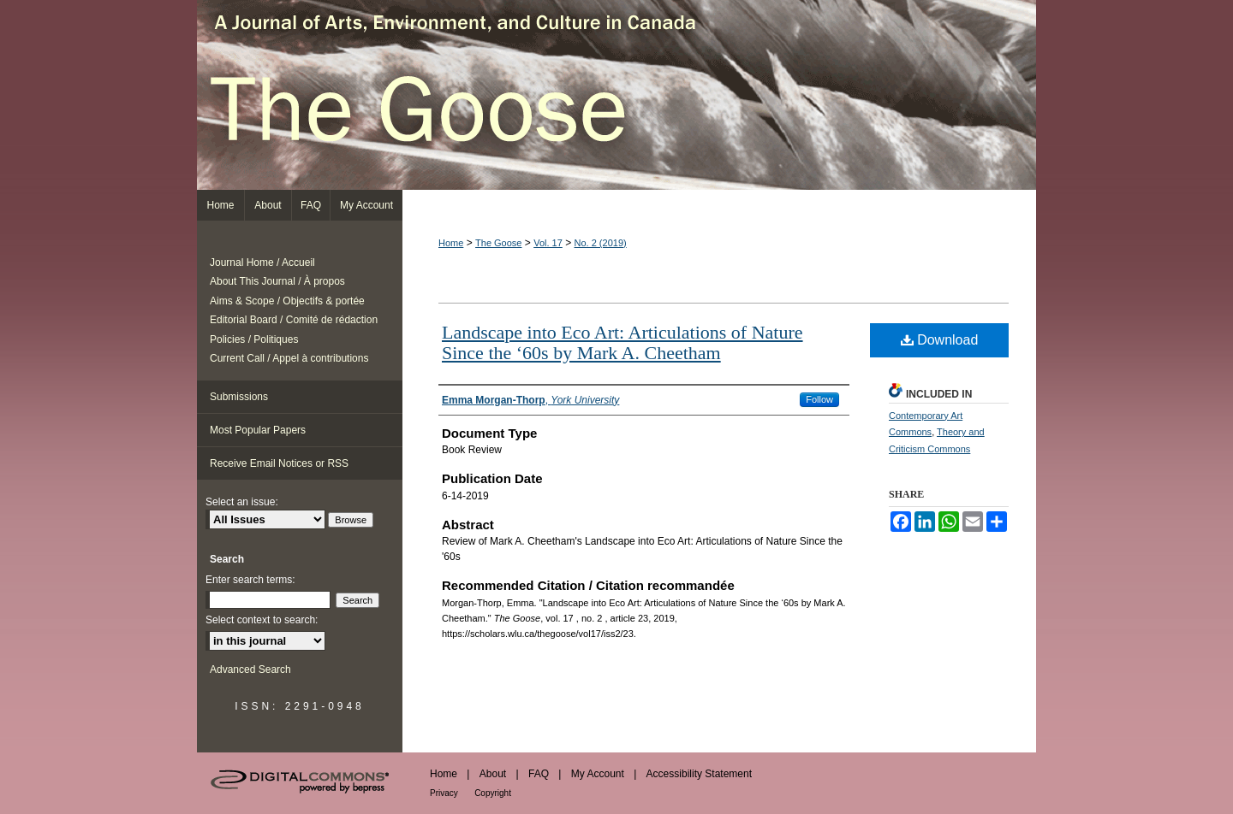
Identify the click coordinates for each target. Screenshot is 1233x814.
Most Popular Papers (258, 430)
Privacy (444, 793)
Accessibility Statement (699, 774)
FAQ (538, 774)
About (493, 774)
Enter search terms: (250, 580)
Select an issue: (242, 502)
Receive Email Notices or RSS (279, 463)
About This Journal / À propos (277, 281)
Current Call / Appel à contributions (289, 358)
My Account (597, 774)
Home (450, 243)
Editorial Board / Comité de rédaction (294, 320)
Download (940, 340)
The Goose (616, 95)
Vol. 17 (548, 243)
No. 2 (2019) (601, 243)
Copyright (492, 793)
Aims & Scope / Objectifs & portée (287, 301)
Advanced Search (250, 669)
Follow (819, 399)
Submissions (239, 397)
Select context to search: (262, 620)
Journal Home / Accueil (262, 262)
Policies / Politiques (254, 339)
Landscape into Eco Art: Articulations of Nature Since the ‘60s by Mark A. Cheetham (622, 342)
